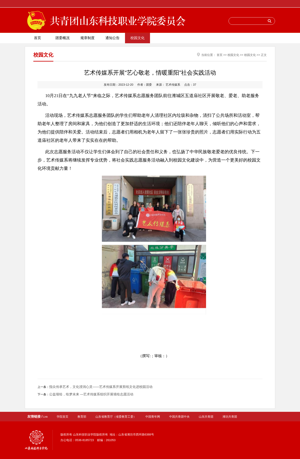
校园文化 (137, 38)
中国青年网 (152, 416)
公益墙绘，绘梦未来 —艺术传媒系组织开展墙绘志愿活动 (91, 394)
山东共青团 (206, 416)
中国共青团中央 (179, 416)
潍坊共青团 (229, 416)
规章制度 (87, 38)
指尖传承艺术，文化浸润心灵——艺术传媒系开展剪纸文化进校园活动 (100, 387)
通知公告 (112, 38)
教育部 (82, 416)
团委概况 (62, 38)
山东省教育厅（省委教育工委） (115, 416)
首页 (37, 38)
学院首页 (62, 416)
